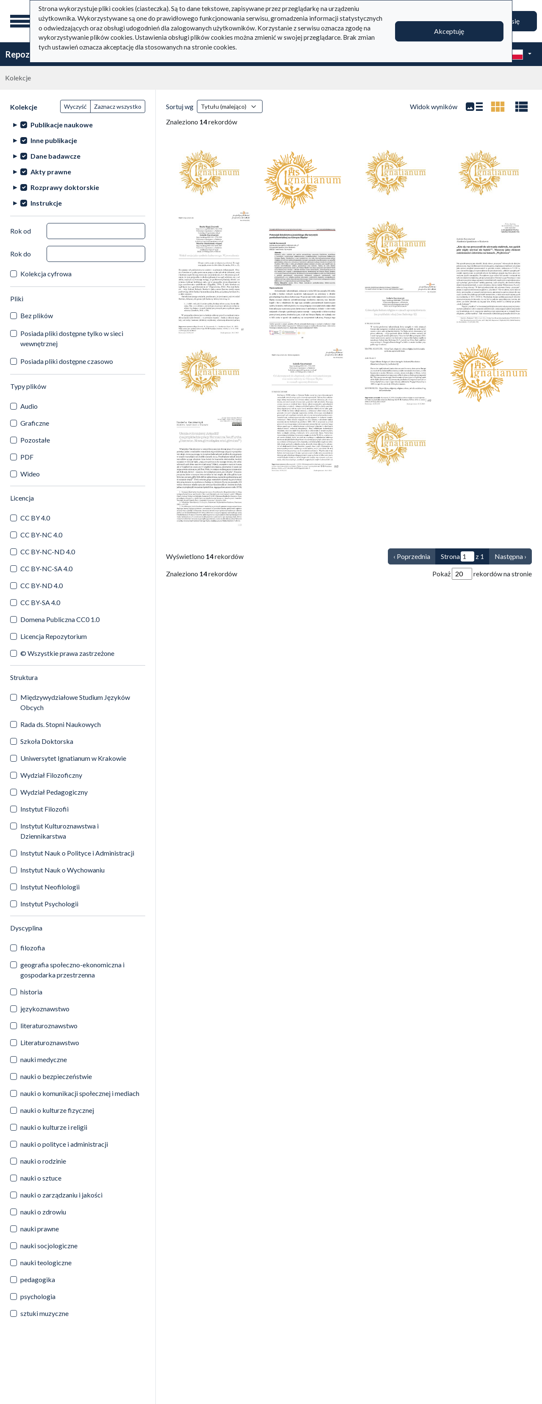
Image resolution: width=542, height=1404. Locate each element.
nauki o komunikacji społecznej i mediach (79, 1093)
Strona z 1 (462, 556)
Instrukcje (46, 203)
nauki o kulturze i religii (53, 1127)
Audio (29, 406)
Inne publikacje (53, 140)
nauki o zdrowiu (43, 1212)
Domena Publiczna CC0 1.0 (60, 619)
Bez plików (36, 315)
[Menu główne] (20, 21)
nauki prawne (39, 1229)
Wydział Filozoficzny (51, 775)
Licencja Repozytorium (53, 636)
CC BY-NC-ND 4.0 (47, 552)
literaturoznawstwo (48, 1025)
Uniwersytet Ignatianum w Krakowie (73, 758)
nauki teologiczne (46, 1262)
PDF (26, 457)
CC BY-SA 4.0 (40, 602)
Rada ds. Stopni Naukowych (60, 724)
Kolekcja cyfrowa (46, 274)
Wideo (30, 474)
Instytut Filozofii (44, 809)
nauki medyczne (43, 1059)
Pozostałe (35, 440)
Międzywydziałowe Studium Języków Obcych (75, 702)
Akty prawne (50, 172)
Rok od (20, 231)
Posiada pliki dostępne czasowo (66, 361)
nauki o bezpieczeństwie (56, 1076)
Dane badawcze (55, 156)
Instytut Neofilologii (50, 887)
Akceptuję (449, 31)
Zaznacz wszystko (117, 106)
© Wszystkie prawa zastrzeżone (67, 653)
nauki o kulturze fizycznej (57, 1110)
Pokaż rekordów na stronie (482, 574)
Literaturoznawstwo (49, 1042)
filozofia (32, 948)
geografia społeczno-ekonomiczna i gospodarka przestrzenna (72, 970)
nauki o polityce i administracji (64, 1144)
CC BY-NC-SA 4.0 (46, 568)
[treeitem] (77, 124)
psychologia (37, 1296)
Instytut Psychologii (49, 904)
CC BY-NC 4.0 (41, 535)
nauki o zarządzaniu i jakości (61, 1195)
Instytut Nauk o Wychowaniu (62, 870)
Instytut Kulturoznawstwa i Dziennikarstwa (59, 831)
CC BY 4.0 (35, 518)
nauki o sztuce (40, 1178)
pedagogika (37, 1279)
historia (31, 992)
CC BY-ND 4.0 (41, 585)
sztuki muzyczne (44, 1313)
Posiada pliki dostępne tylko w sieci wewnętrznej (71, 338)
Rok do (20, 254)
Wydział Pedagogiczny (54, 792)
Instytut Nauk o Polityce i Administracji (77, 853)
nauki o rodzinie (43, 1161)
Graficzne (34, 423)
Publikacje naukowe (61, 125)
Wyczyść (75, 106)
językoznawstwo (44, 1009)
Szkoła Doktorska (46, 741)
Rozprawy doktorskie (64, 187)
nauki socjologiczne (48, 1246)
